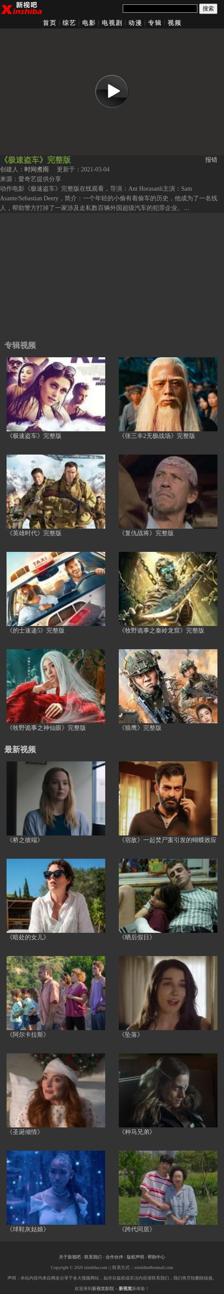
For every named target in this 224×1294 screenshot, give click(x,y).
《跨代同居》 (137, 1229)
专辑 (155, 23)
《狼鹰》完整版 (140, 728)
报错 (211, 159)
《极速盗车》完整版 (34, 436)
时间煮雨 (36, 169)
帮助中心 (156, 1257)
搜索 (208, 8)
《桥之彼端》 (25, 840)
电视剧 (112, 23)
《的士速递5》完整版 (36, 630)
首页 (50, 23)
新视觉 (125, 1288)
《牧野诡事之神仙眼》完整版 (46, 728)
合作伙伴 (114, 1257)
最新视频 (20, 749)
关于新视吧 (70, 1257)
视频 (175, 23)
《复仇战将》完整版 (146, 533)
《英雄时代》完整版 (34, 533)
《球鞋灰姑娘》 (28, 1229)
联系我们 (93, 1257)
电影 (89, 23)
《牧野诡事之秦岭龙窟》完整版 (161, 630)
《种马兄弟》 (137, 1132)
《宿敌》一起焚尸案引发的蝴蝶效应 (168, 840)
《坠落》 (131, 1034)
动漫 (135, 23)
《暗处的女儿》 (28, 937)
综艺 (69, 23)
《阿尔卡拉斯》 (28, 1034)
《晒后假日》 (137, 937)
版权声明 (135, 1257)
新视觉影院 (103, 1288)
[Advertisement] (112, 274)
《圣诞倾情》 (25, 1132)
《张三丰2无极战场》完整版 (157, 436)
